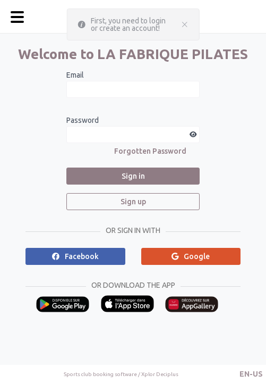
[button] (251, 373)
